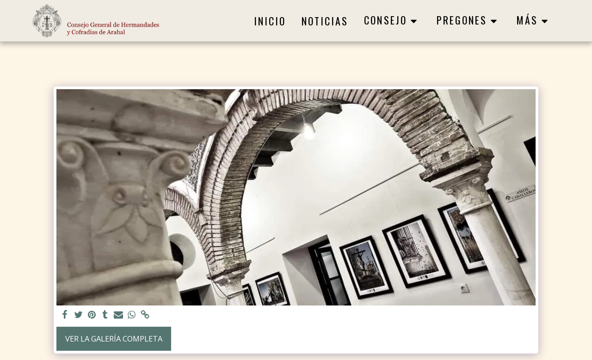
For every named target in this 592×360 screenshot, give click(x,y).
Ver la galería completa (113, 338)
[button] (392, 20)
